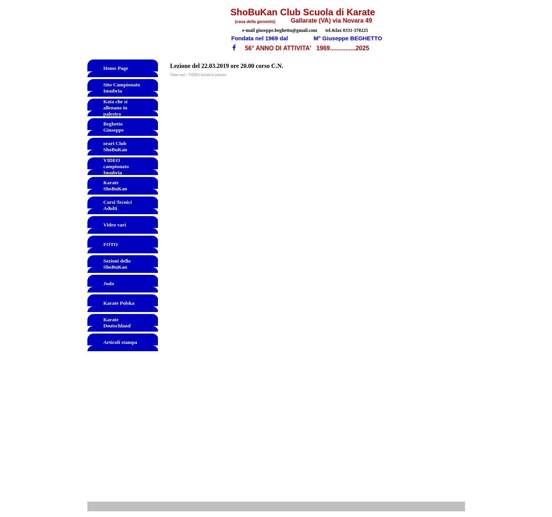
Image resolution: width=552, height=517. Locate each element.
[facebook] (234, 47)
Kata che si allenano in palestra (116, 108)
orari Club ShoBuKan (115, 146)
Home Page (116, 68)
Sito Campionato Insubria (122, 88)
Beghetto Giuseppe (114, 127)
